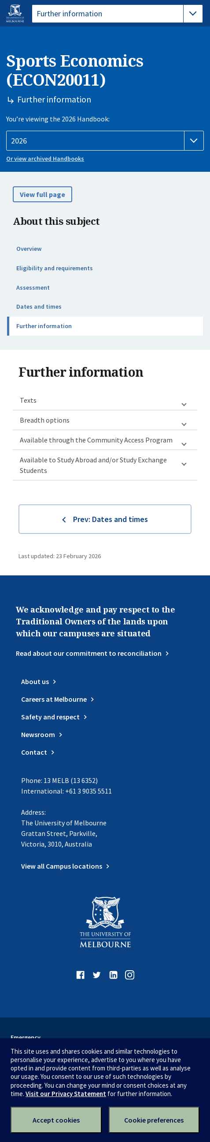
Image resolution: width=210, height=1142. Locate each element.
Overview (28, 249)
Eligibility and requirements (54, 268)
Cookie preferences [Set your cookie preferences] (154, 1120)
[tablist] (117, 14)
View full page (42, 194)
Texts (28, 400)
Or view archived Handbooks (45, 159)
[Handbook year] (105, 141)
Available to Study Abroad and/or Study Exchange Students (93, 465)
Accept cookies (56, 1120)
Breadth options (45, 420)
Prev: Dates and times (110, 519)
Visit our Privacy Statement (66, 1093)
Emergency (26, 1037)
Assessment (33, 287)
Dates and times (39, 306)
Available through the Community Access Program (96, 439)
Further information (44, 326)
